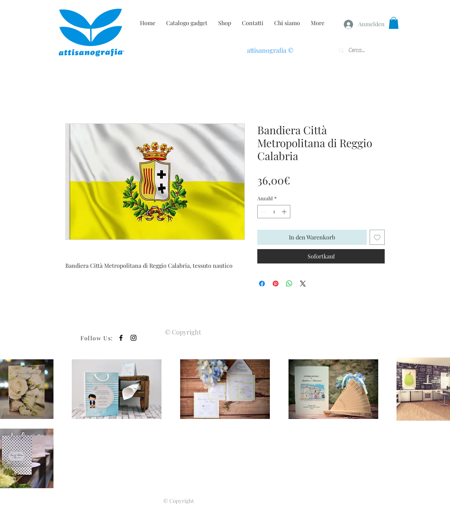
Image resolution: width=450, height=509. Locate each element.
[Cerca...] (359, 50)
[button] (394, 23)
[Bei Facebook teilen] (262, 283)
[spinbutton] (273, 211)
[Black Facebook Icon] (121, 338)
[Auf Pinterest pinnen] (275, 283)
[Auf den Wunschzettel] (377, 237)
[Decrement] (262, 211)
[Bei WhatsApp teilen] (289, 283)
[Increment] (284, 211)
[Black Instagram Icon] (133, 338)
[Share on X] (303, 283)
